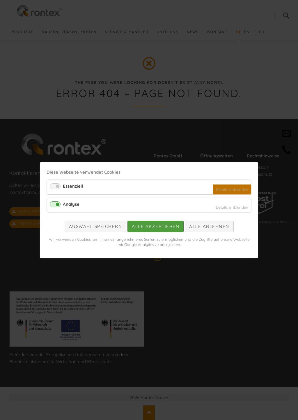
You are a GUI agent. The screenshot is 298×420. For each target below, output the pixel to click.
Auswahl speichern (95, 226)
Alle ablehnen (209, 226)
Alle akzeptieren (155, 226)
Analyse (71, 204)
